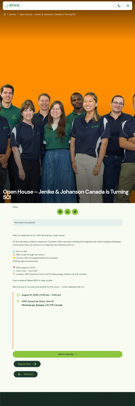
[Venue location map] (32, 328)
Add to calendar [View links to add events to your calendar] (66, 354)
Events (12, 14)
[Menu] (128, 6)
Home (5, 14)
